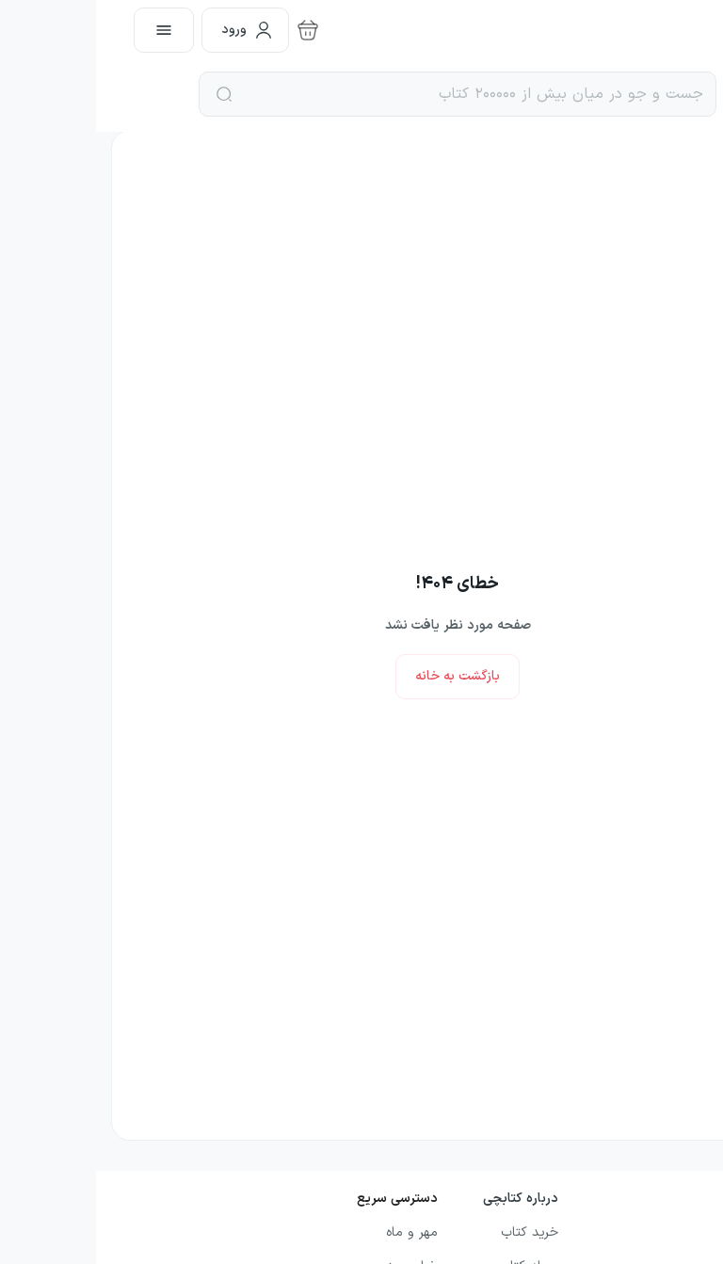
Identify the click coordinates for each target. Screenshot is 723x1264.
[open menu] (68, 30)
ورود (151, 30)
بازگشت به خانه (361, 676)
